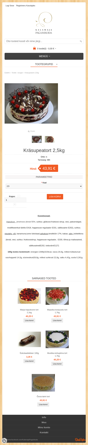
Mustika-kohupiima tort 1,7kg (57, 354)
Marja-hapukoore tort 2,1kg (29, 311)
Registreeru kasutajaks (25, 6)
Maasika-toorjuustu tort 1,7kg (57, 311)
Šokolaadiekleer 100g (29, 353)
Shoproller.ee (80, 439)
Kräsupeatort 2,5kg (32, 73)
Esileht (7, 73)
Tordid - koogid (17, 73)
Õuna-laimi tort (43, 396)
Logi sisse (10, 6)
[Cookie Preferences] (4, 440)
